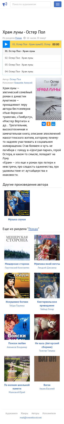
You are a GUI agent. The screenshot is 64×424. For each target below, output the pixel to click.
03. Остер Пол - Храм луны (19, 64)
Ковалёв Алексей (23, 82)
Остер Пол (15, 79)
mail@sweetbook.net (31, 417)
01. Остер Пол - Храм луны (20, 51)
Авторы (35, 413)
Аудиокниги (11, 413)
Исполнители (49, 413)
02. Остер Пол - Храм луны (19, 57)
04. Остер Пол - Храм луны (19, 71)
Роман (18, 37)
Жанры (24, 413)
